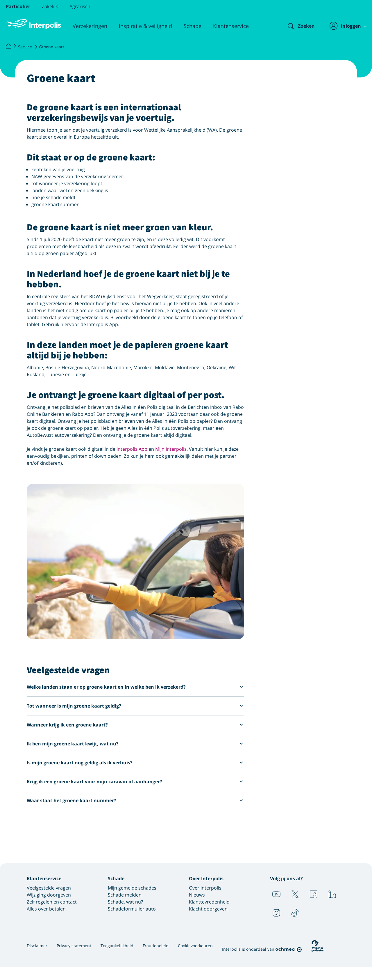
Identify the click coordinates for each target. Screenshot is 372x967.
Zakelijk (50, 6)
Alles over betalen (46, 909)
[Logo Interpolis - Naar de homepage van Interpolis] (33, 24)
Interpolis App (132, 449)
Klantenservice (231, 25)
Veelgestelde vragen (49, 888)
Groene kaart (51, 47)
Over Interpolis (205, 888)
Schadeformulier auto (132, 909)
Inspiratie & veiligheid (145, 25)
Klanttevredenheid (209, 902)
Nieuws (197, 895)
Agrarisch (79, 6)
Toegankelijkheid (117, 945)
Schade (192, 25)
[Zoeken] (296, 25)
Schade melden (125, 895)
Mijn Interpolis (171, 449)
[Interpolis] (8, 46)
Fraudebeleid (156, 945)
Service (25, 47)
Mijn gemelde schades (132, 888)
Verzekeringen (90, 25)
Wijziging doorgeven (49, 895)
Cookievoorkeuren (195, 945)
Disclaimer (37, 945)
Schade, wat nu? (125, 902)
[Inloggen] (344, 26)
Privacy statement (74, 945)
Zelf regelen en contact (52, 902)
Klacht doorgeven (208, 909)
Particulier (18, 6)
